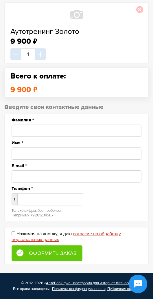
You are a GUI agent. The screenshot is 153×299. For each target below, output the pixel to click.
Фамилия (23, 120)
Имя (17, 142)
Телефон (22, 188)
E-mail (19, 165)
